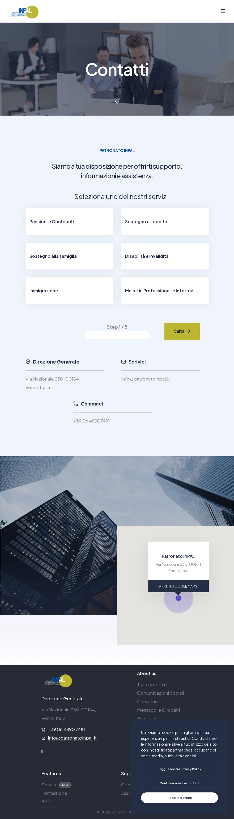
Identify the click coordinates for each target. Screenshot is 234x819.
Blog (46, 801)
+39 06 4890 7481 (66, 729)
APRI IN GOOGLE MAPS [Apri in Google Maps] (178, 586)
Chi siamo (147, 701)
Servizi (48, 784)
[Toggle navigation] (223, 11)
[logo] (57, 680)
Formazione (54, 793)
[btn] (179, 769)
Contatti (130, 784)
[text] (179, 783)
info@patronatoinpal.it (145, 379)
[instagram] (49, 751)
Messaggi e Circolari (158, 710)
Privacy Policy (152, 718)
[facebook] (42, 751)
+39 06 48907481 (91, 421)
